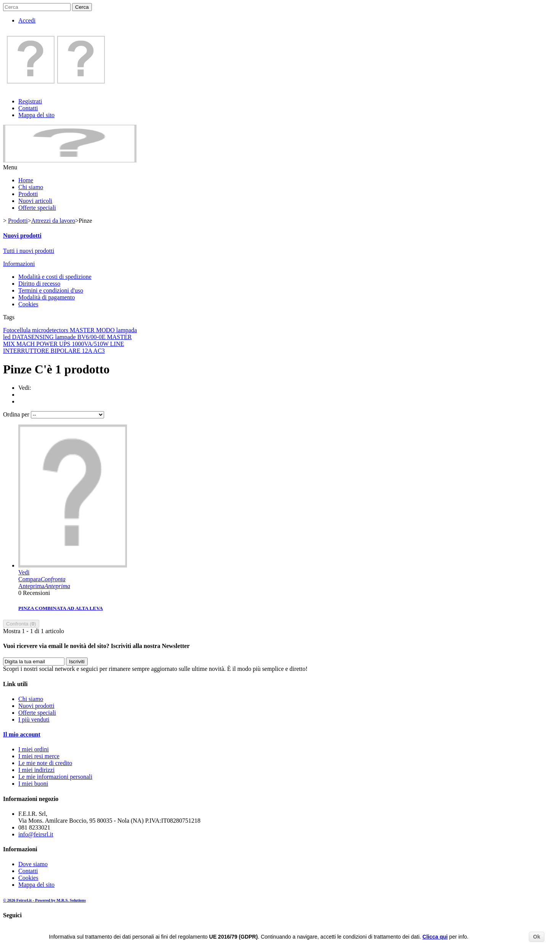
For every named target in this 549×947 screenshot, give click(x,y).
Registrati (30, 101)
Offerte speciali (37, 207)
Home (25, 180)
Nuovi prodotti (22, 235)
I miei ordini (33, 749)
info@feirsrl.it (35, 834)
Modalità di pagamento (46, 297)
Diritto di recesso (39, 283)
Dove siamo (33, 864)
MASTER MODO (93, 330)
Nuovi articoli (35, 201)
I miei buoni (33, 783)
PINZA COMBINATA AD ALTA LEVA (60, 608)
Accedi (26, 20)
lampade (66, 337)
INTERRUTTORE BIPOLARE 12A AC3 (54, 350)
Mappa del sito (36, 115)
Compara (42, 579)
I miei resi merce (38, 756)
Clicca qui (435, 937)
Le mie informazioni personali (55, 776)
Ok (536, 937)
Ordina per (16, 414)
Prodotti (28, 194)
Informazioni (19, 263)
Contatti (28, 108)
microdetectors (51, 330)
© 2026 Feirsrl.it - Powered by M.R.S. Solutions (44, 900)
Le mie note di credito (45, 763)
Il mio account (21, 734)
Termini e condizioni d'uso (50, 290)
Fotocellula (17, 330)
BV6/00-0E (92, 337)
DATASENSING (33, 337)
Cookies (28, 304)
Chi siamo (30, 187)
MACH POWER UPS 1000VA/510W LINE (70, 344)
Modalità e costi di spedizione (55, 276)
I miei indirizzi (36, 770)
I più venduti (34, 719)
